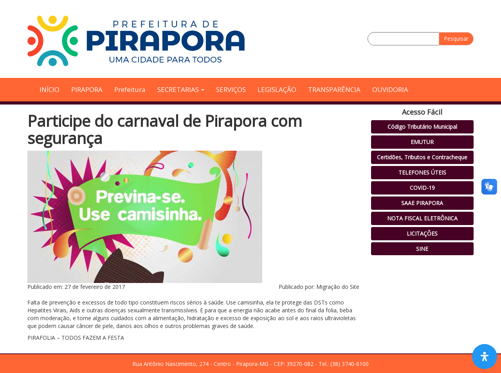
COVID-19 (422, 187)
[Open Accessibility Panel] (484, 356)
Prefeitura (130, 89)
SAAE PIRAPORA (422, 203)
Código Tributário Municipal (422, 126)
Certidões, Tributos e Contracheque (422, 157)
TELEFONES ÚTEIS (422, 172)
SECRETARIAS (180, 89)
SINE (422, 248)
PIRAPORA (87, 89)
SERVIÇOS (231, 89)
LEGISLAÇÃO (277, 89)
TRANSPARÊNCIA (334, 89)
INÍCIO (49, 89)
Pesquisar (456, 38)
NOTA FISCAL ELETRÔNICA (422, 218)
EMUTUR (422, 142)
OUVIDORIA (390, 89)
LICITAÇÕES (422, 233)
